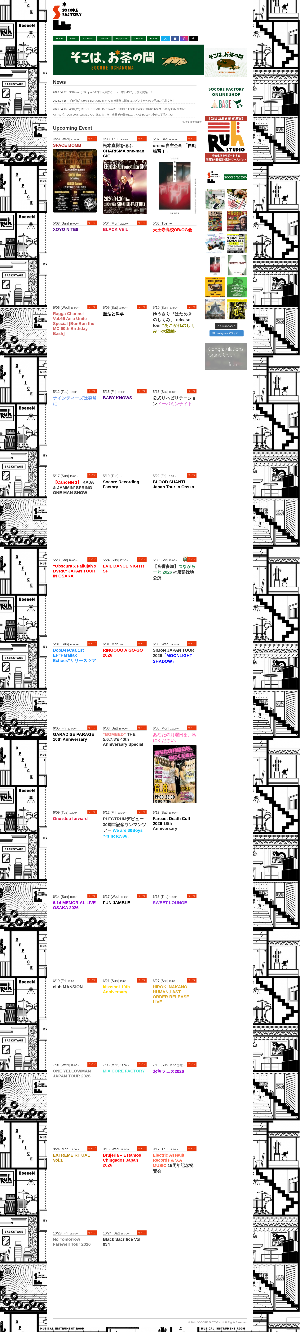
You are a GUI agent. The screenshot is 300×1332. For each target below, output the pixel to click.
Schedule (88, 38)
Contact (139, 38)
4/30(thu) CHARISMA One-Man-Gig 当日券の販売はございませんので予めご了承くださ (122, 100)
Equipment (121, 38)
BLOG (153, 38)
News (73, 38)
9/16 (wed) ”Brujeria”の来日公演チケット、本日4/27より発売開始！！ (111, 92)
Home (59, 38)
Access (104, 38)
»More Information (192, 121)
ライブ (92, 138)
